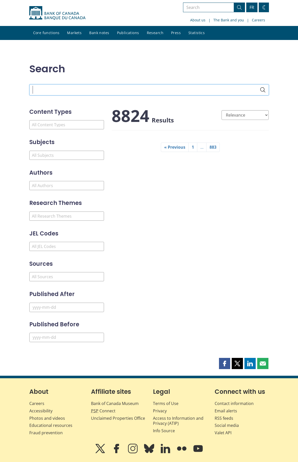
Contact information (234, 403)
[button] (224, 363)
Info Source (164, 430)
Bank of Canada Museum (115, 403)
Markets (74, 32)
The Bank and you (228, 20)
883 (213, 147)
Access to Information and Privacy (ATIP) (178, 420)
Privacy (160, 411)
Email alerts (226, 411)
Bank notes (99, 32)
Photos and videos (47, 418)
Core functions (46, 32)
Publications (128, 32)
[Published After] (66, 307)
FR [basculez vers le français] (252, 7)
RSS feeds (224, 418)
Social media (227, 425)
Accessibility (41, 411)
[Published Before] (66, 337)
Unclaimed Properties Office (118, 418)
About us (197, 20)
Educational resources (50, 425)
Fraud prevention (46, 433)
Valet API (223, 433)
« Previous (174, 147)
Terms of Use (165, 403)
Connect (103, 411)
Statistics (196, 32)
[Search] (263, 89)
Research (155, 32)
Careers (258, 20)
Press (176, 32)
